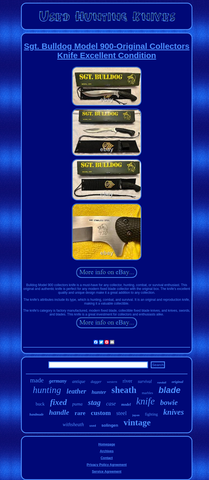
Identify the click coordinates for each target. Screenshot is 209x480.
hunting (47, 390)
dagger (96, 382)
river (127, 381)
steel (121, 413)
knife (145, 401)
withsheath (73, 424)
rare (80, 413)
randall (161, 382)
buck (40, 404)
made (37, 380)
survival (145, 381)
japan (136, 415)
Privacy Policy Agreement (107, 465)
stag (94, 402)
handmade (36, 414)
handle (59, 412)
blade (169, 390)
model (126, 404)
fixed (58, 402)
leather (76, 391)
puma (77, 404)
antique (78, 381)
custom (101, 412)
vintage (137, 422)
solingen (109, 425)
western (112, 382)
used (92, 426)
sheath (124, 390)
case (111, 404)
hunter (99, 392)
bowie (169, 402)
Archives (107, 451)
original (177, 382)
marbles (147, 393)
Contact (107, 458)
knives (173, 412)
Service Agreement (106, 471)
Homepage (106, 444)
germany (58, 381)
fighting (151, 414)
